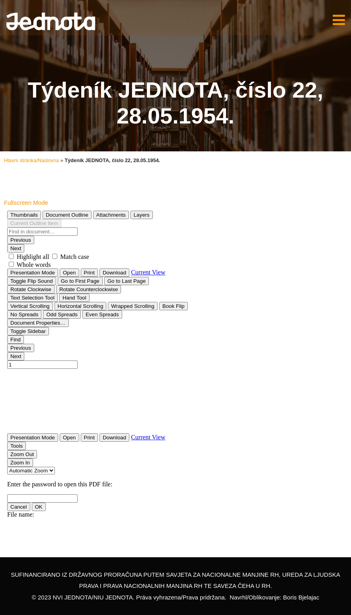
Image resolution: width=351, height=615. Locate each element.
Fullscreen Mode (26, 202)
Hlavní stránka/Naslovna (31, 160)
